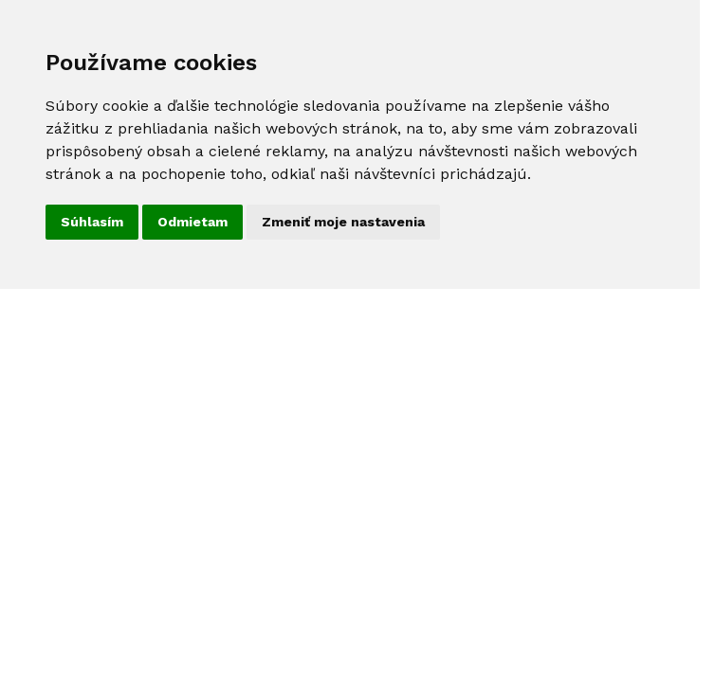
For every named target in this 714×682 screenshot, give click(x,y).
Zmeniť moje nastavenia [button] (343, 221)
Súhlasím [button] (92, 221)
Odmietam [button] (192, 221)
